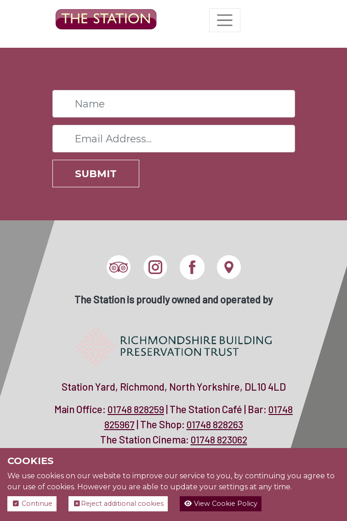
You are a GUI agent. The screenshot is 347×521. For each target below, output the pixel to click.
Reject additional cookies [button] (118, 503)
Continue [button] (31, 503)
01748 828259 (136, 409)
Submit (96, 173)
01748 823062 (219, 439)
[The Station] (106, 20)
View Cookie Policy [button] (220, 503)
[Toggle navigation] (224, 20)
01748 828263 (215, 424)
